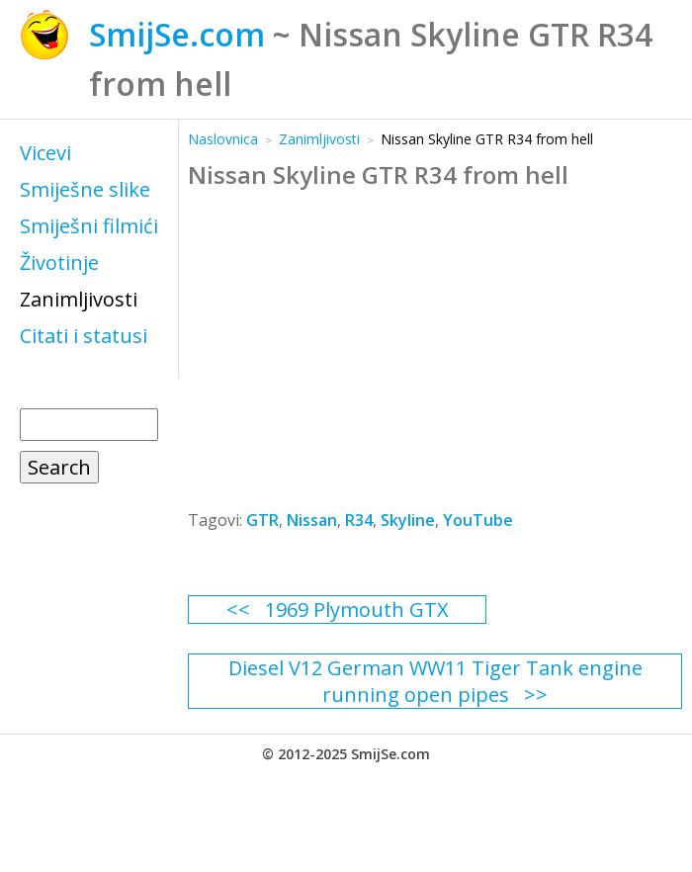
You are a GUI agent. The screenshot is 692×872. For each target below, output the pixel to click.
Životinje (59, 262)
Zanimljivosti (78, 299)
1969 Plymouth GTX (357, 609)
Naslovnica (223, 139)
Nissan (312, 520)
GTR (262, 520)
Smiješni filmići (89, 226)
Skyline (408, 520)
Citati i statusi (83, 335)
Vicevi (45, 152)
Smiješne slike (85, 189)
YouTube (478, 520)
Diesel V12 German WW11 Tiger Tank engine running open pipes (435, 681)
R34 (359, 520)
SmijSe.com (177, 34)
